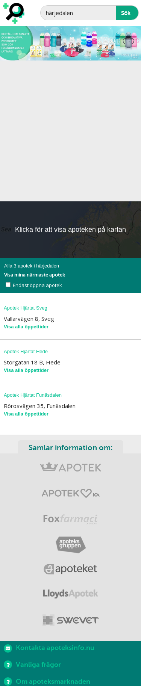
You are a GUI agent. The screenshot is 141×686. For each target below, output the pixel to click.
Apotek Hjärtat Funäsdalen (33, 395)
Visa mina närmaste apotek (34, 275)
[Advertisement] (70, 130)
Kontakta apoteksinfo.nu (49, 648)
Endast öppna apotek (37, 285)
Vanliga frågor (32, 664)
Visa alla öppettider (26, 326)
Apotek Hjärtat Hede (26, 351)
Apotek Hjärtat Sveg (25, 308)
